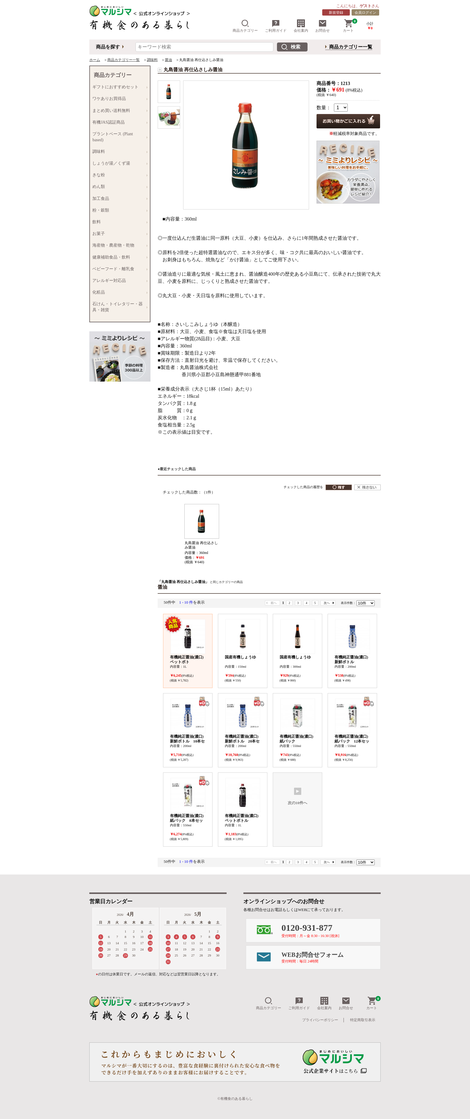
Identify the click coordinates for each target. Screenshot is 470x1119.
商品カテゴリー (245, 26)
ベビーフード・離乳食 (118, 268)
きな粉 (118, 175)
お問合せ (322, 26)
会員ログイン (365, 12)
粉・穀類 (118, 210)
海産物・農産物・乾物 (118, 245)
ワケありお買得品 (118, 98)
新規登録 (336, 12)
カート (350, 26)
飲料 (118, 221)
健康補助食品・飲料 (118, 257)
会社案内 (301, 26)
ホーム (94, 60)
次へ (327, 603)
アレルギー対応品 (118, 280)
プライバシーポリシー (320, 1020)
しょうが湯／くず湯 (118, 163)
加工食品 (118, 198)
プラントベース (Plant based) (118, 136)
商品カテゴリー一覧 (350, 46)
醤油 (168, 60)
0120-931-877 (330, 930)
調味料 (152, 60)
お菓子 (118, 233)
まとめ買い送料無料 (118, 110)
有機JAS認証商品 (118, 122)
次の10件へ (297, 796)
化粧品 (118, 292)
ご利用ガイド (276, 26)
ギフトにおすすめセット (118, 87)
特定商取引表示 (362, 1020)
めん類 (118, 186)
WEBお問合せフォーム (330, 957)
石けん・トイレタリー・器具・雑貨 (118, 307)
